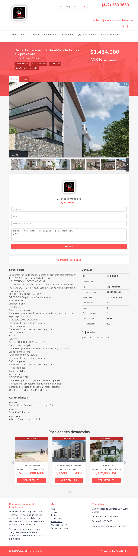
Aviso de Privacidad (110, 34)
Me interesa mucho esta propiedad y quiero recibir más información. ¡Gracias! (69, 235)
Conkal (18, 58)
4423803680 (70, 202)
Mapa (24, 79)
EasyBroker (122, 551)
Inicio (14, 34)
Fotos (14, 79)
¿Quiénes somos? (87, 34)
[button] (12, 462)
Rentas (36, 34)
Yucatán (36, 58)
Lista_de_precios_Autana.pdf (97, 337)
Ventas (24, 34)
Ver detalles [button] (31, 480)
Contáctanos (50, 34)
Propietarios (67, 34)
